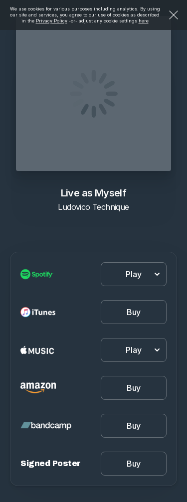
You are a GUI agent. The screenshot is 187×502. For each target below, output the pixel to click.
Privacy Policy (51, 20)
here (144, 20)
